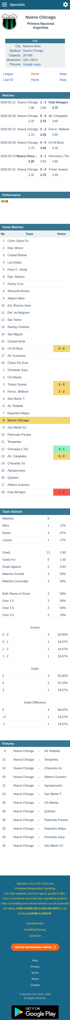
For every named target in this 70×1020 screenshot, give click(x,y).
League (8, 74)
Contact (35, 985)
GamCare (35, 935)
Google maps (32, 64)
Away (63, 74)
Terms (35, 972)
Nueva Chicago (33, 50)
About (34, 978)
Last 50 (8, 79)
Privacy (34, 966)
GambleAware (35, 923)
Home (35, 79)
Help (35, 960)
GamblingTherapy (35, 929)
